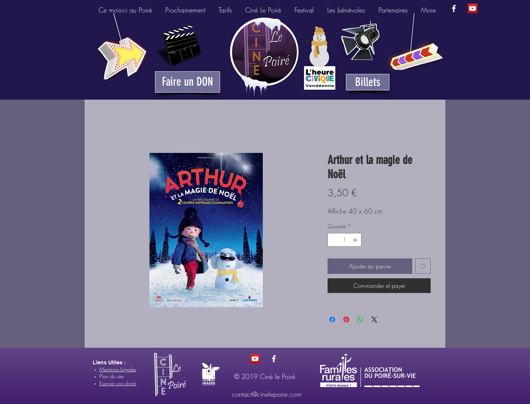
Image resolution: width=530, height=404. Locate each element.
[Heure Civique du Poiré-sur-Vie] (319, 78)
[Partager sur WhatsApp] (360, 319)
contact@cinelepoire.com (266, 394)
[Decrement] (333, 239)
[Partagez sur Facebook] (332, 319)
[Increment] (355, 239)
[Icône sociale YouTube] (472, 8)
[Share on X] (374, 319)
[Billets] (367, 82)
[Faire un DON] (187, 82)
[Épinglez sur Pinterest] (346, 319)
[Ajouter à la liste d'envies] (423, 266)
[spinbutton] (344, 239)
